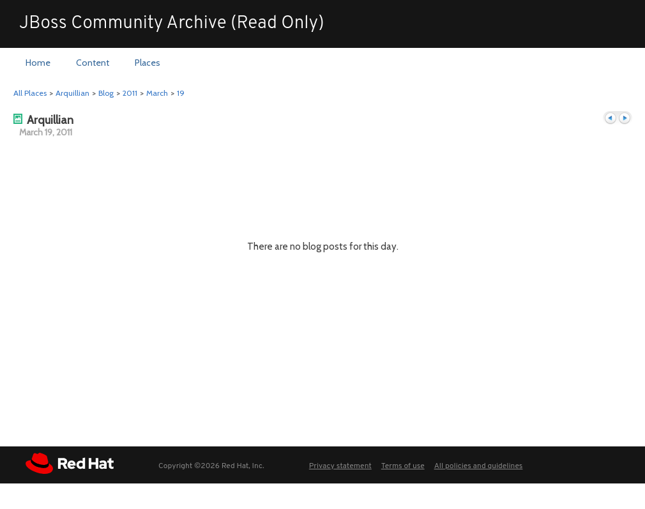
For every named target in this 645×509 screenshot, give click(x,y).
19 (181, 93)
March (157, 93)
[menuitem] (38, 63)
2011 (130, 93)
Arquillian (72, 93)
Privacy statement (340, 466)
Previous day (610, 118)
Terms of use (403, 466)
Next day (624, 118)
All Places (30, 93)
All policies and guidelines (478, 466)
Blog (106, 93)
